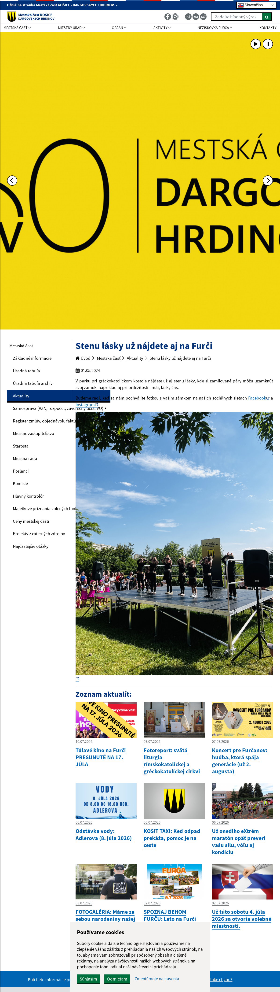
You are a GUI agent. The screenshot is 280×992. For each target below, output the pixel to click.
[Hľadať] (267, 16)
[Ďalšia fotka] (268, 180)
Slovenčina (250, 5)
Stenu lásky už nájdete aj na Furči (180, 358)
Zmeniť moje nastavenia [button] (157, 979)
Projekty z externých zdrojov (39, 533)
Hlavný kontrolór (28, 496)
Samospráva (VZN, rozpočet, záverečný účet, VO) (58, 408)
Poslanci (21, 471)
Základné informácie (32, 358)
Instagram (85, 404)
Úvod (83, 358)
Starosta (21, 446)
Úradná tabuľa (26, 371)
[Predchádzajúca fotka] (12, 180)
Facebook (257, 398)
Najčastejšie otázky (30, 546)
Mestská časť (21, 345)
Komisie (20, 483)
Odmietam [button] (117, 979)
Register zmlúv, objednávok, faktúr (45, 421)
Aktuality (21, 396)
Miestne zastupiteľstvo (33, 433)
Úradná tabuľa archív (33, 383)
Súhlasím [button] (88, 979)
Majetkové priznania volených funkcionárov (53, 508)
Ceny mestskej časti (31, 521)
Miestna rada (25, 458)
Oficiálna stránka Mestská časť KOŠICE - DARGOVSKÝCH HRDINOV (62, 5)
